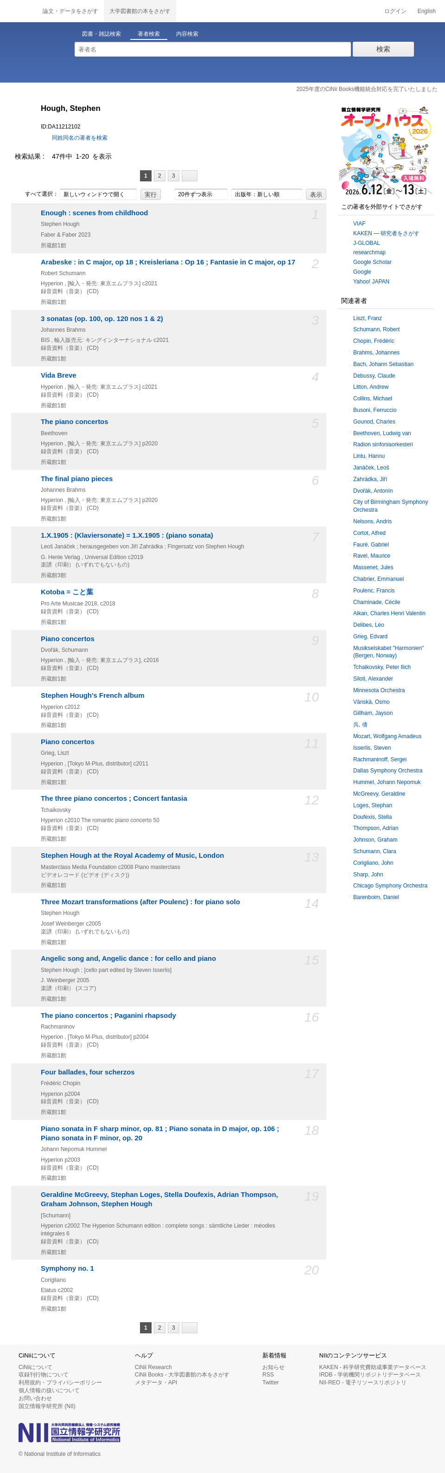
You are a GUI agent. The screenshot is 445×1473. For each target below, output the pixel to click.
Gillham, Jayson (373, 713)
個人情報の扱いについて (49, 1390)
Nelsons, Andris (372, 521)
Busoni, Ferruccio (374, 410)
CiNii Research (153, 1367)
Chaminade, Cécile (376, 602)
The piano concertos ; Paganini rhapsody (108, 1015)
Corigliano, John (373, 863)
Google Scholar (372, 262)
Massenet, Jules (373, 567)
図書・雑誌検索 (101, 34)
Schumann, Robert (376, 329)
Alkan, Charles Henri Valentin (389, 613)
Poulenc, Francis (373, 590)
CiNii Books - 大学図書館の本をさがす (182, 1374)
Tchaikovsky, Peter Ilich (382, 667)
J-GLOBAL (366, 243)
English (427, 11)
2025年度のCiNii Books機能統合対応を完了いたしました (367, 89)
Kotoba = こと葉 (67, 592)
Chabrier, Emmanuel (378, 579)
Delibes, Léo (368, 625)
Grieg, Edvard (370, 636)
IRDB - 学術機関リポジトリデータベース (370, 1374)
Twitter (270, 1382)
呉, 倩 (360, 724)
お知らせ (273, 1367)
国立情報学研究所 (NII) (47, 1406)
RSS (268, 1374)
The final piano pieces (77, 478)
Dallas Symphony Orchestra (387, 770)
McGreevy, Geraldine (379, 794)
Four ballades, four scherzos (88, 1072)
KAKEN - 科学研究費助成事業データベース (372, 1367)
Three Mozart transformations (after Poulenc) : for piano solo (140, 902)
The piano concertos (74, 421)
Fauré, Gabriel (371, 544)
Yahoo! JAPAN (371, 281)
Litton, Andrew (370, 387)
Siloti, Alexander (373, 678)
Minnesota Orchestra (379, 690)
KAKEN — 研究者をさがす (386, 233)
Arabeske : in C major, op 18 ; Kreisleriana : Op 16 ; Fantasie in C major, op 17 (168, 262)
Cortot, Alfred (369, 533)
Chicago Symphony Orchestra (390, 885)
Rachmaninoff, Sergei (380, 759)
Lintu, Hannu (369, 456)
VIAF (359, 223)
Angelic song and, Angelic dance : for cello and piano (128, 958)
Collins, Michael (372, 398)
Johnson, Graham (375, 839)
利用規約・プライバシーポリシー (60, 1382)
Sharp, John (368, 874)
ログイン (395, 11)
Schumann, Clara (374, 851)
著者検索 (149, 34)
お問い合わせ (35, 1398)
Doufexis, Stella (372, 817)
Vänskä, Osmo (371, 702)
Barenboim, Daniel (376, 897)
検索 (383, 49)
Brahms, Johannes (376, 352)
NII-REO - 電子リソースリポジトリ (363, 1382)
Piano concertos (68, 639)
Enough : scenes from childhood (94, 213)
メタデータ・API (156, 1382)
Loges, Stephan (372, 805)
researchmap (369, 252)
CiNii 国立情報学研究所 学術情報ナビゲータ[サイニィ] (18, 11)
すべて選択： (36, 194)
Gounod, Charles (374, 421)
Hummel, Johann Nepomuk (386, 782)
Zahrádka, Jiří (370, 479)
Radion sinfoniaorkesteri (383, 444)
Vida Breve (58, 375)
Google (362, 272)
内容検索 (187, 34)
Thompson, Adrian (375, 828)
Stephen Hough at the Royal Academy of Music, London (132, 855)
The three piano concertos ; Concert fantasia (114, 798)
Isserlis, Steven (372, 748)
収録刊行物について (44, 1374)
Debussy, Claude (374, 376)
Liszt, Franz (367, 318)
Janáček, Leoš (371, 467)
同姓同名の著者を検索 (80, 138)
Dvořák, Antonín (373, 491)
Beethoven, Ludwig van (382, 433)
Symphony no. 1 (67, 1268)
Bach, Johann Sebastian (383, 364)
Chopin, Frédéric (373, 341)
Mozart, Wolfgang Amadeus (387, 736)
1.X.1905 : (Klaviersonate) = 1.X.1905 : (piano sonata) (127, 535)
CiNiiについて (35, 1367)
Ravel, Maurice (371, 556)
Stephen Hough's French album (92, 695)
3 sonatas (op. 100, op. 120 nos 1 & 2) (102, 318)
